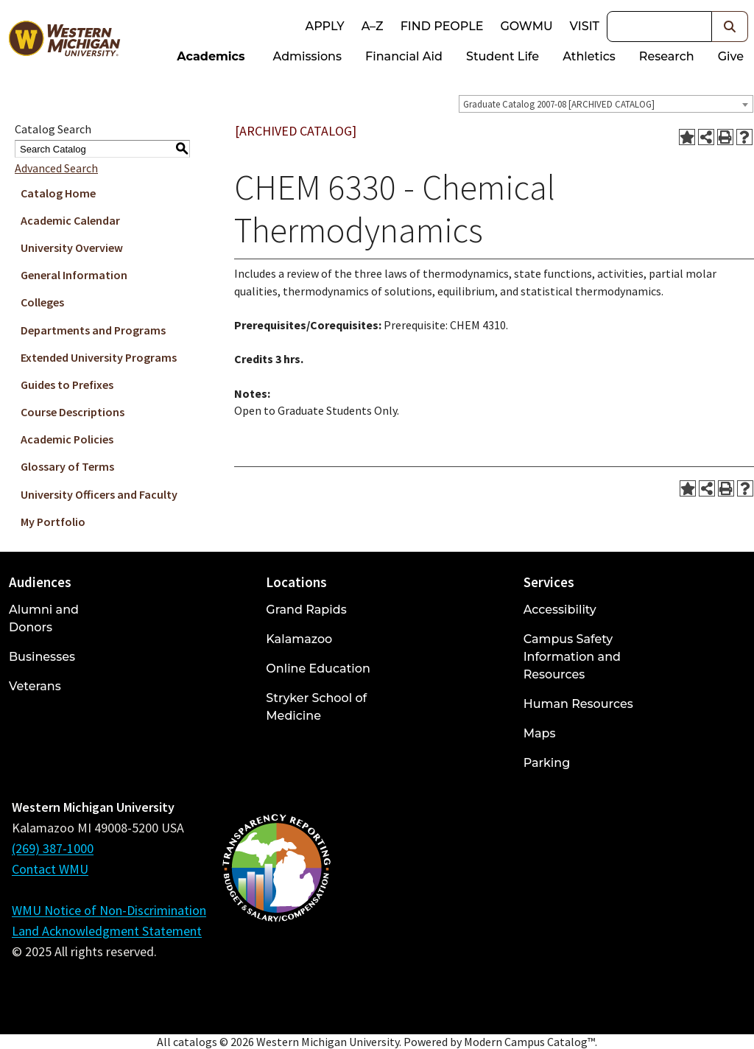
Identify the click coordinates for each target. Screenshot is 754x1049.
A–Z (373, 26)
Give (731, 56)
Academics (210, 56)
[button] (730, 26)
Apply (324, 26)
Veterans (35, 686)
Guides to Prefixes (67, 384)
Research (666, 56)
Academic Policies (67, 439)
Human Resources (578, 704)
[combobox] (606, 104)
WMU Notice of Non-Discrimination (109, 910)
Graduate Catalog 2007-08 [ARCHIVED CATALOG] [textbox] (559, 104)
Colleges (42, 302)
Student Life (502, 56)
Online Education (318, 669)
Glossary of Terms (67, 466)
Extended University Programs (99, 357)
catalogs (195, 1041)
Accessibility (560, 610)
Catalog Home (58, 193)
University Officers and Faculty (99, 494)
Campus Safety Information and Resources (572, 656)
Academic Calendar (70, 220)
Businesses (42, 657)
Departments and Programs (93, 330)
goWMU (526, 26)
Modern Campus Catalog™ (529, 1041)
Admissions (307, 56)
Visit (584, 26)
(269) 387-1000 (53, 848)
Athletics (589, 56)
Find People (442, 26)
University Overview (72, 247)
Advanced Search (56, 168)
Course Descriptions (72, 411)
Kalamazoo (299, 639)
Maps (540, 733)
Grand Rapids (306, 610)
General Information (74, 274)
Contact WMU (50, 868)
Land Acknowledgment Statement (107, 930)
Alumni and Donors (44, 618)
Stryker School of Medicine (316, 707)
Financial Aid (404, 56)
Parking (547, 763)
